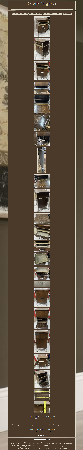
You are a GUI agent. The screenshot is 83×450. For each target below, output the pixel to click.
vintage (23, 445)
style (38, 446)
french (37, 443)
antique (20, 448)
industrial (41, 446)
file (51, 448)
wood (64, 448)
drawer (28, 448)
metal (65, 446)
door (64, 443)
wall (35, 446)
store (50, 443)
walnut (55, 448)
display (46, 446)
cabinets (52, 446)
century (61, 446)
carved (12, 443)
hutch (30, 443)
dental (47, 443)
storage (57, 446)
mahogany (69, 443)
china (42, 443)
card (34, 448)
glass (39, 448)
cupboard (55, 443)
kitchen (31, 445)
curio (59, 448)
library (17, 443)
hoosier (70, 446)
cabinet (24, 442)
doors (47, 448)
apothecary (15, 446)
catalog (43, 448)
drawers (60, 443)
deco (34, 443)
